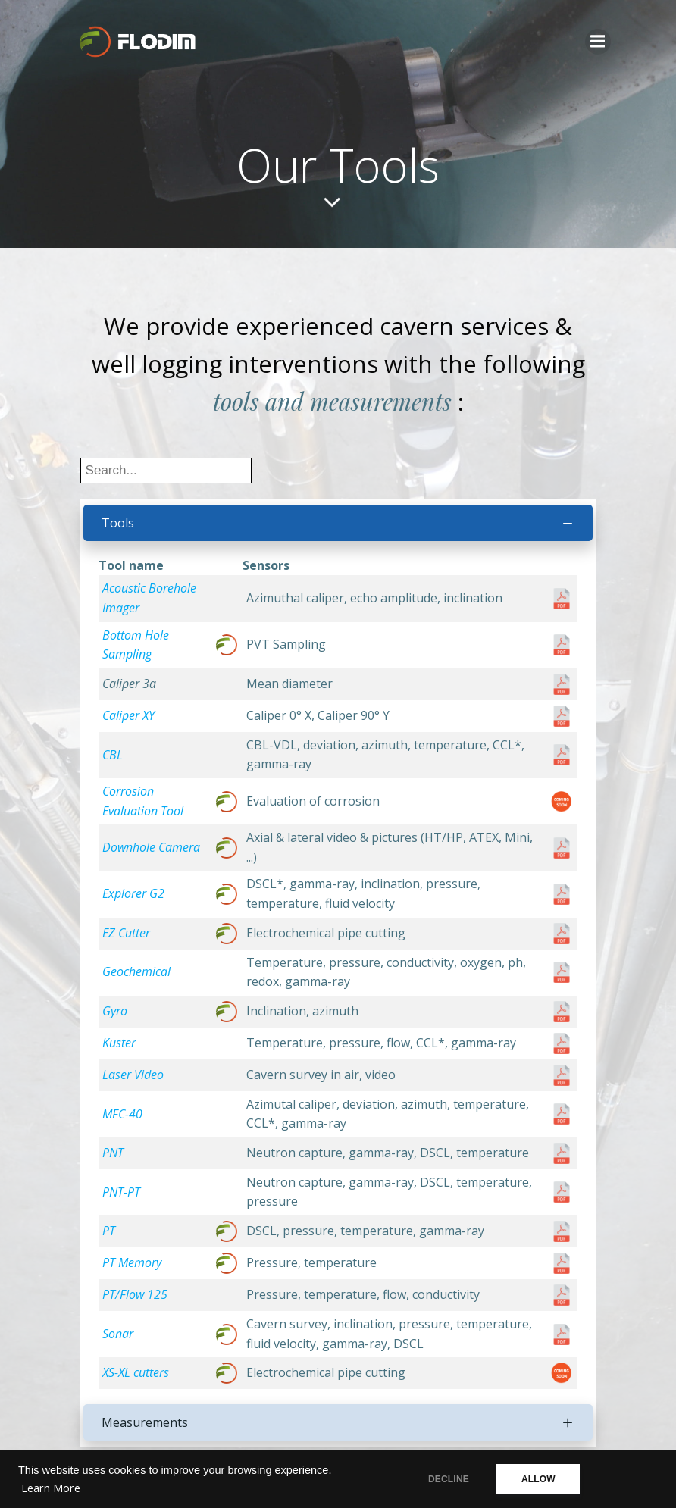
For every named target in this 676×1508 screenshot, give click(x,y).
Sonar (117, 1333)
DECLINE (447, 1479)
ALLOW (541, 1479)
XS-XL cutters (135, 1373)
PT (108, 1231)
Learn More (50, 1488)
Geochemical (136, 972)
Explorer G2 (133, 894)
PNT (113, 1153)
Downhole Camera (151, 848)
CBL (112, 754)
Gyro (114, 1011)
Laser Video (133, 1074)
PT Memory (131, 1263)
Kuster (119, 1042)
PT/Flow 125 (134, 1295)
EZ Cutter (126, 933)
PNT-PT (121, 1192)
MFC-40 (122, 1114)
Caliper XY (128, 716)
